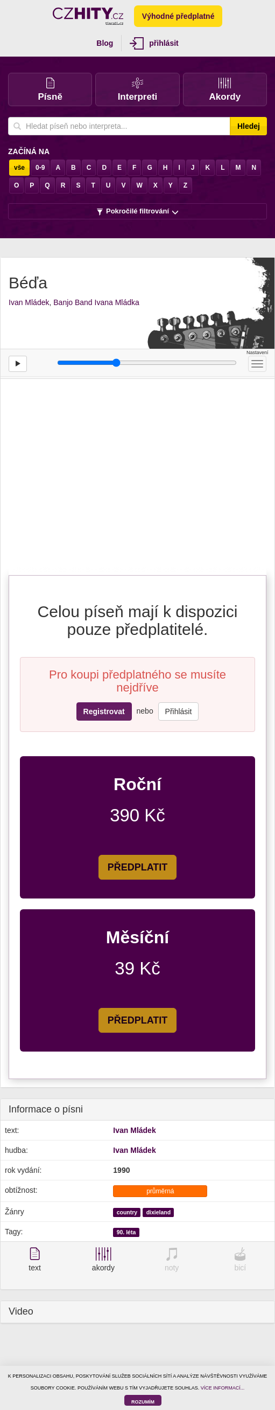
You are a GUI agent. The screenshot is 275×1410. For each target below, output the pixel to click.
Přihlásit (178, 711)
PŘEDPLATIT (138, 867)
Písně (50, 90)
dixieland (158, 1212)
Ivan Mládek (29, 302)
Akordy (225, 90)
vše (19, 167)
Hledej (248, 126)
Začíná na (29, 151)
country (127, 1212)
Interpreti (138, 90)
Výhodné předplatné (178, 16)
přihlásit (154, 43)
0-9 (40, 167)
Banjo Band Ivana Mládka (96, 302)
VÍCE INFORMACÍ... (223, 1388)
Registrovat (104, 711)
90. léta (126, 1232)
